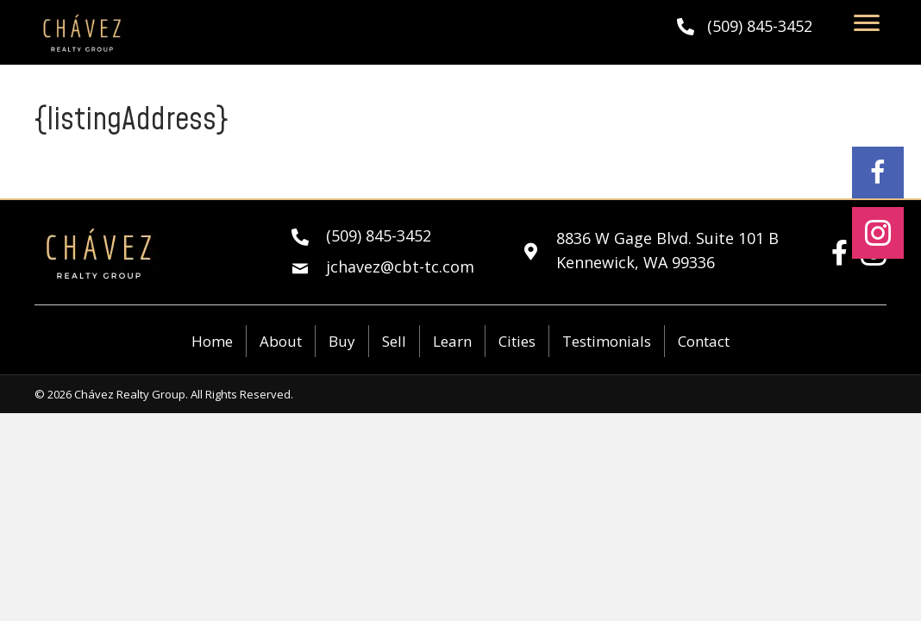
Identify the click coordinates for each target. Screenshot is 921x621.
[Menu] (867, 23)
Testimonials (606, 341)
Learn (452, 341)
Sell (394, 341)
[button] (878, 172)
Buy (342, 341)
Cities (517, 341)
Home (212, 341)
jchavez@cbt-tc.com (400, 266)
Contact (704, 341)
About (281, 341)
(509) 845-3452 (759, 26)
